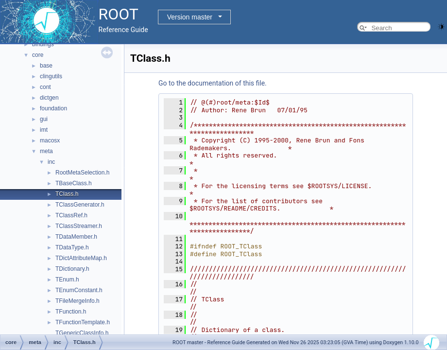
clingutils (51, 76)
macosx (50, 140)
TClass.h (66, 194)
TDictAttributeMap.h (81, 258)
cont (45, 87)
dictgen (49, 97)
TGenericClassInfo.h (81, 333)
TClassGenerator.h (79, 204)
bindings (43, 44)
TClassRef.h (71, 215)
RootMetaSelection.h (82, 172)
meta (46, 151)
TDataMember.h (76, 236)
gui (44, 119)
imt (44, 129)
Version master (189, 17)
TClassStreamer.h (78, 226)
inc (51, 161)
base (46, 65)
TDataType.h (72, 247)
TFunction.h (70, 311)
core (37, 55)
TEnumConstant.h (79, 290)
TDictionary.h (72, 268)
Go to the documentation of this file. (212, 83)
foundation (53, 108)
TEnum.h (67, 279)
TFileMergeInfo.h (77, 301)
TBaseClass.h (73, 183)
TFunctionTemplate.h (82, 322)
